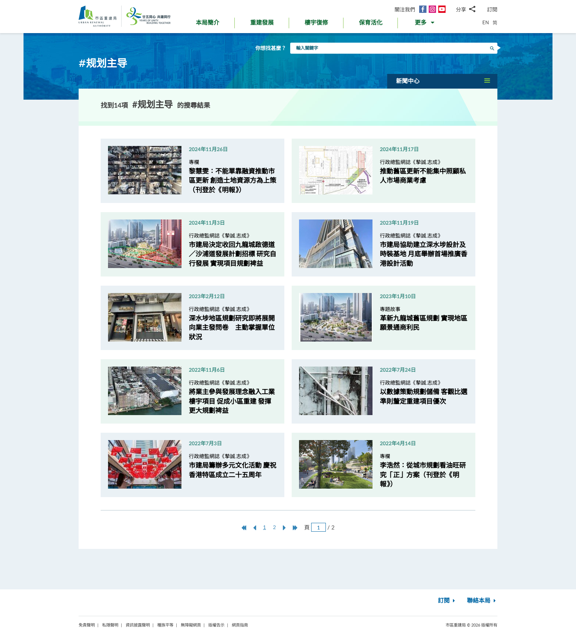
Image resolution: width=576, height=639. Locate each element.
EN (485, 22)
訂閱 (492, 9)
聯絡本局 (482, 601)
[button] (425, 24)
